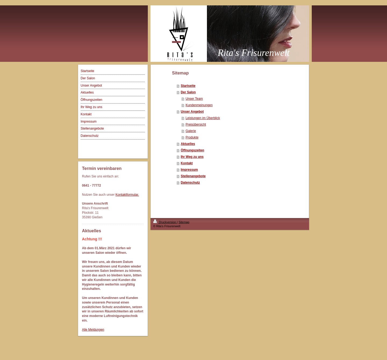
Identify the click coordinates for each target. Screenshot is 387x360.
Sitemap (183, 222)
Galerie (190, 131)
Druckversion (165, 222)
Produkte (191, 137)
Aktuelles (188, 144)
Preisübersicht (195, 124)
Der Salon (188, 92)
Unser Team (194, 99)
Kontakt (187, 163)
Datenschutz (190, 182)
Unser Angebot (192, 111)
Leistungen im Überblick (202, 118)
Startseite (188, 86)
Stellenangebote (193, 176)
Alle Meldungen (93, 330)
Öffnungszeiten (192, 150)
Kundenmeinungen (199, 105)
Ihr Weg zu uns (192, 157)
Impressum (189, 170)
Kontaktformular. (127, 195)
